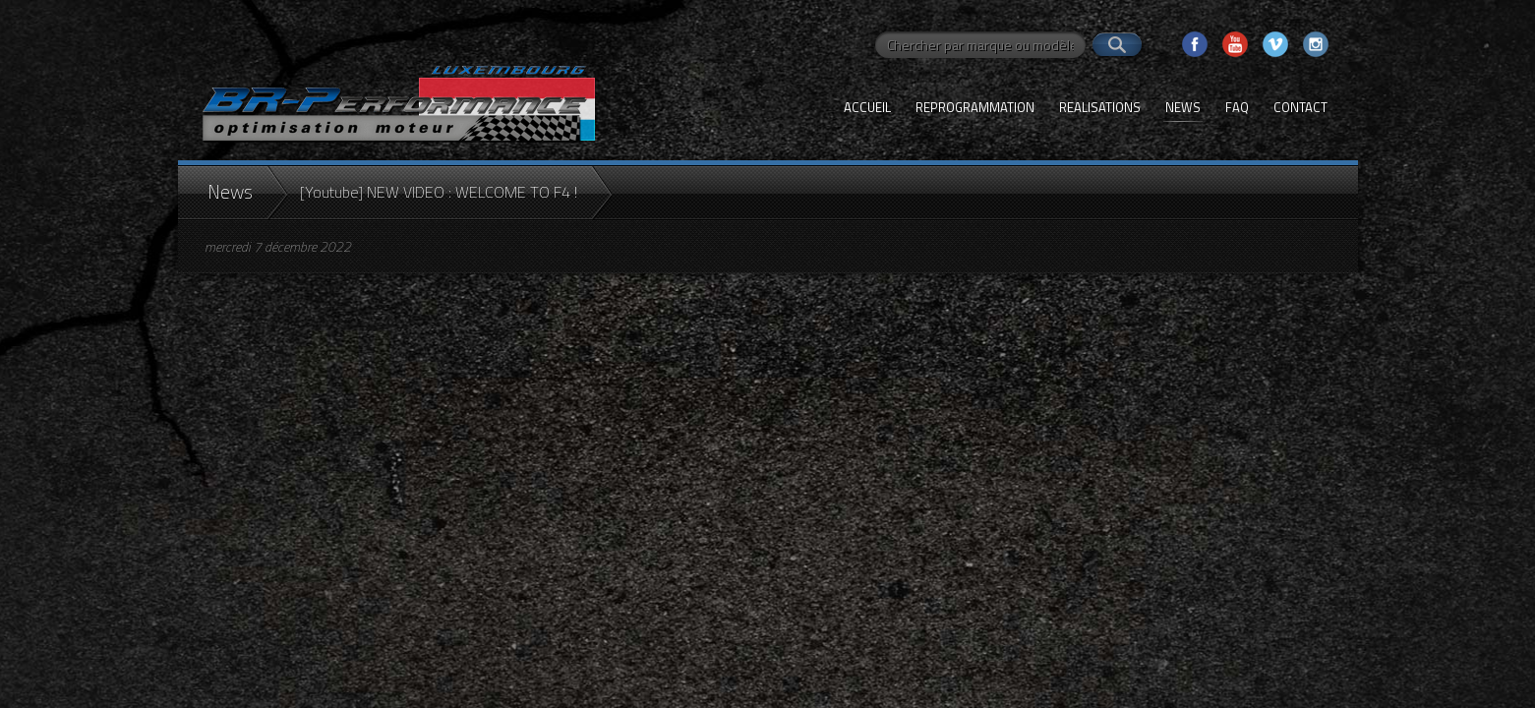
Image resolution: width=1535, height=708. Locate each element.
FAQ (1237, 107)
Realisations (1100, 107)
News (1183, 107)
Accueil (867, 107)
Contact (1300, 107)
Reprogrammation (974, 107)
